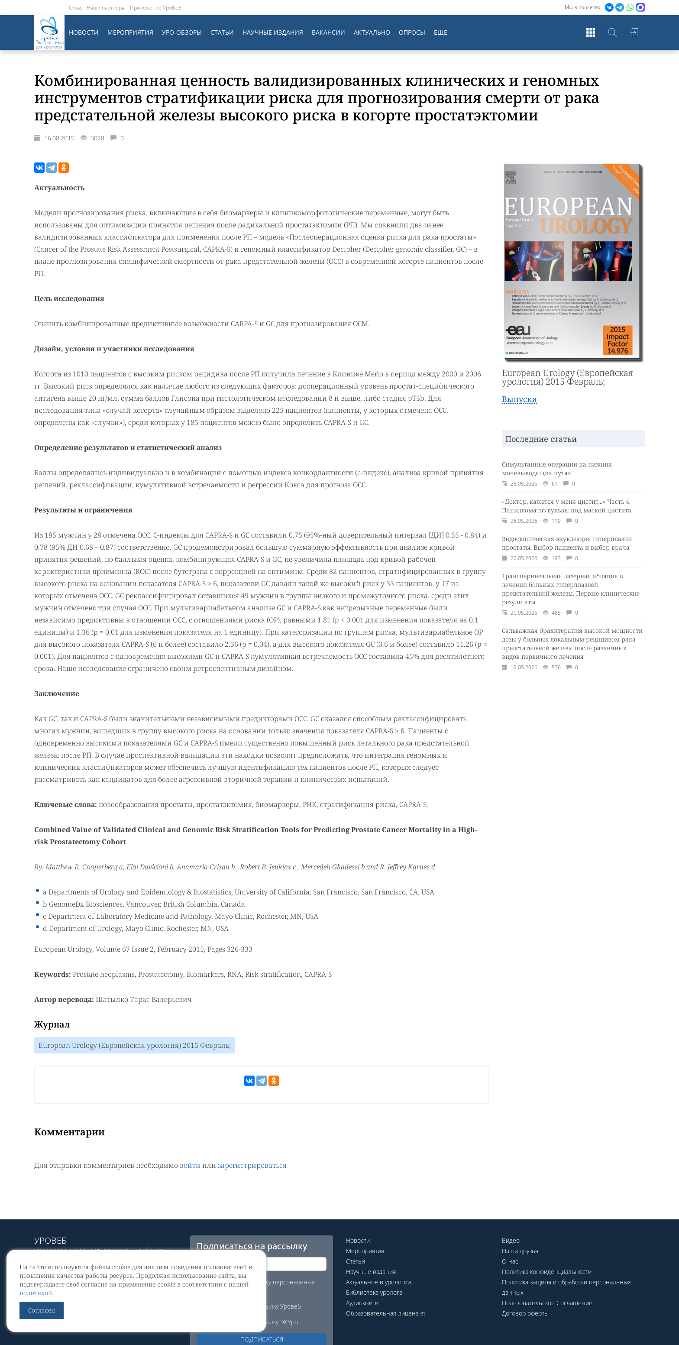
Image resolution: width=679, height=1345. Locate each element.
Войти (634, 32)
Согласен (41, 1310)
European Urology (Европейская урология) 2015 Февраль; (135, 1045)
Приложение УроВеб (155, 7)
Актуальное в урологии (378, 1282)
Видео (511, 1240)
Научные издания (272, 32)
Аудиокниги (362, 1303)
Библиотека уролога (374, 1292)
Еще (440, 32)
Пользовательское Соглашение (547, 1303)
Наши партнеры (106, 7)
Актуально (372, 32)
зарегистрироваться (252, 1165)
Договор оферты (525, 1313)
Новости (84, 32)
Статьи (222, 32)
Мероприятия (130, 32)
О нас (75, 7)
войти (190, 1165)
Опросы (412, 32)
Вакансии (328, 32)
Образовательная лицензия (385, 1313)
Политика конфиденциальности (547, 1271)
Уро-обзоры (182, 32)
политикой (35, 1293)
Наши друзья (520, 1251)
